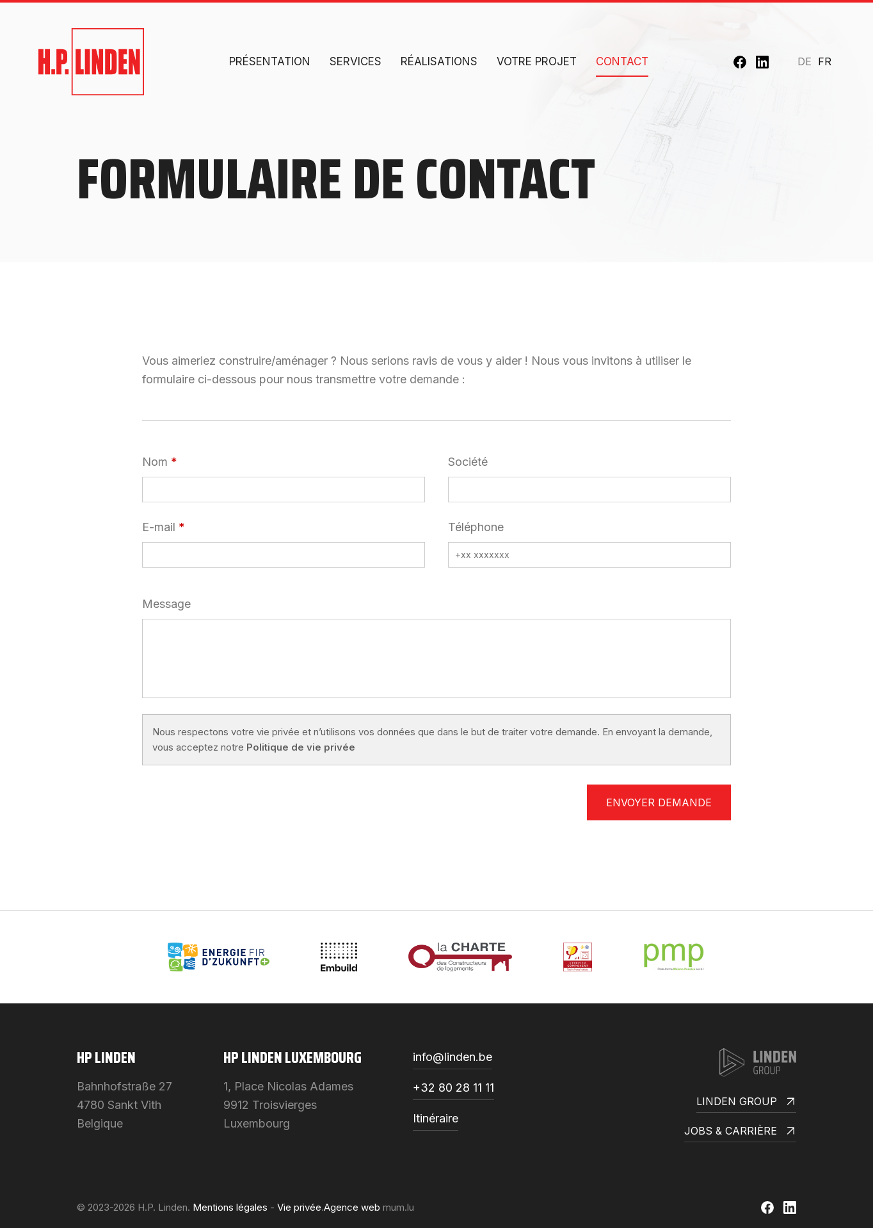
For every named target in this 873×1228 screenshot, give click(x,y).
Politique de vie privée (300, 747)
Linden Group (746, 1102)
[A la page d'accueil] (91, 61)
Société (468, 461)
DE (804, 61)
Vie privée (299, 1207)
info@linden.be (452, 1057)
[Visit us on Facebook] (739, 62)
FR (824, 61)
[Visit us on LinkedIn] (762, 62)
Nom (155, 461)
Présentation (269, 61)
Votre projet (537, 61)
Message (166, 603)
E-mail (158, 527)
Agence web (352, 1207)
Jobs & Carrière (740, 1132)
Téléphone (476, 527)
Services (355, 61)
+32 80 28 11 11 (453, 1088)
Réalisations (439, 61)
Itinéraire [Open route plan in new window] (435, 1119)
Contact (622, 61)
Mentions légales (230, 1207)
